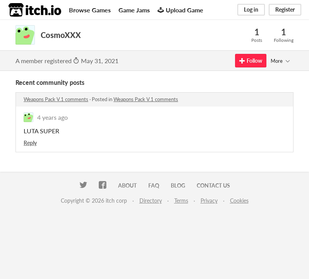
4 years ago (52, 117)
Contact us (213, 185)
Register (285, 9)
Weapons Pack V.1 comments (56, 99)
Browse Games (90, 10)
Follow (250, 60)
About (127, 185)
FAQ (153, 185)
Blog (178, 185)
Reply (30, 143)
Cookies (239, 200)
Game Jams (134, 10)
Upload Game (180, 10)
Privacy (209, 200)
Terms (181, 200)
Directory (150, 200)
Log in (251, 9)
